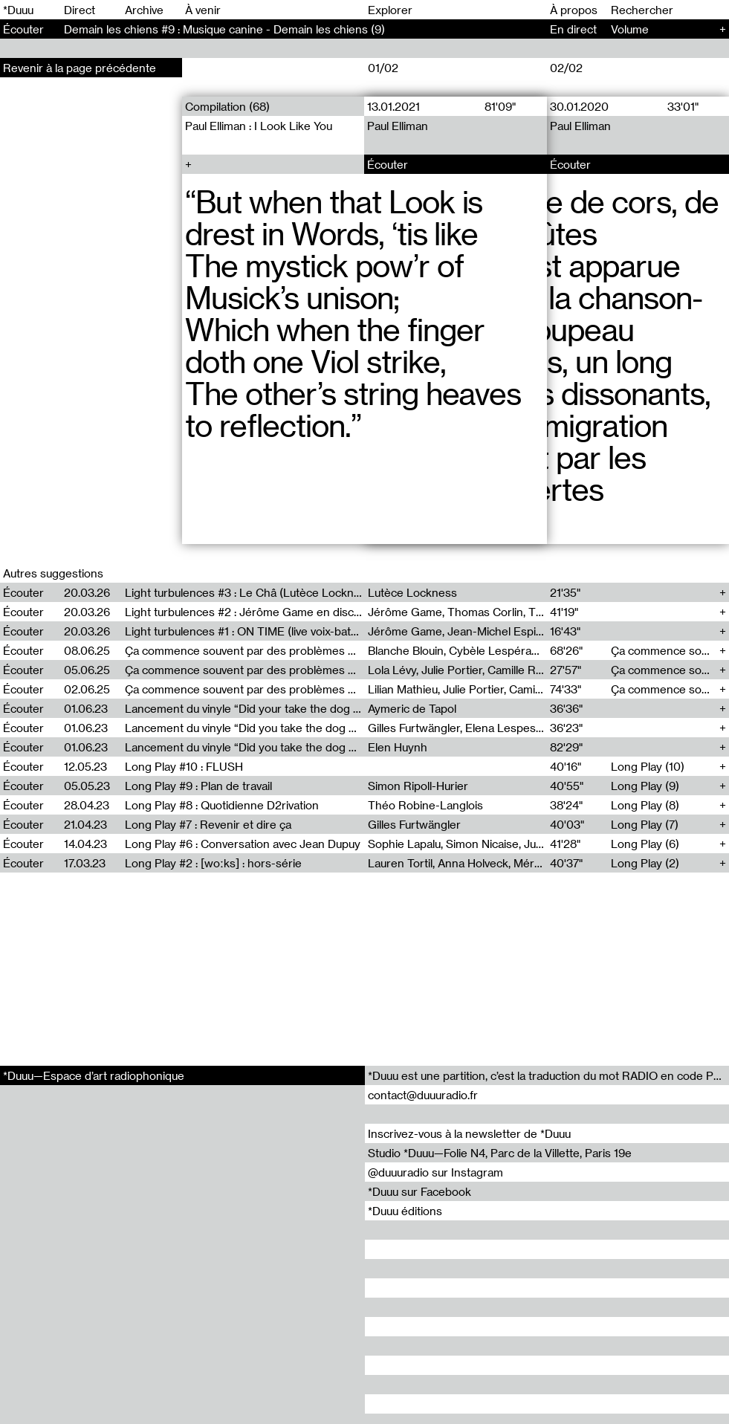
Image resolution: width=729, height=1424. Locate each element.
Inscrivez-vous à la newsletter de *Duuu (469, 1133)
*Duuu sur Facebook (419, 1191)
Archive (144, 9)
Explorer (390, 9)
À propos (573, 9)
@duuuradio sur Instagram (435, 1172)
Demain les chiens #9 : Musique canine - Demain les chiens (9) (224, 29)
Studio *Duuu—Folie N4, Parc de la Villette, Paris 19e (500, 1152)
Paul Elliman (398, 125)
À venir (203, 9)
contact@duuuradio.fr (423, 1094)
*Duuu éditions (405, 1210)
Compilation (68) (227, 106)
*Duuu (18, 9)
